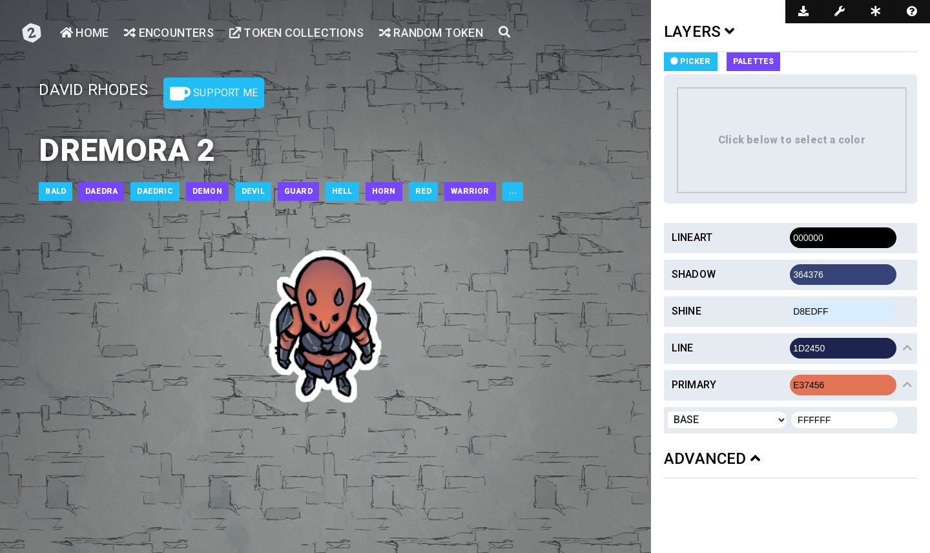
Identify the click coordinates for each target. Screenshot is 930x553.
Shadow (694, 274)
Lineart (692, 237)
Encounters (168, 32)
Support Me (214, 93)
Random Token (431, 32)
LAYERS (699, 32)
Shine (686, 311)
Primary (694, 385)
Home (84, 32)
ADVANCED (712, 459)
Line (683, 348)
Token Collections (296, 32)
